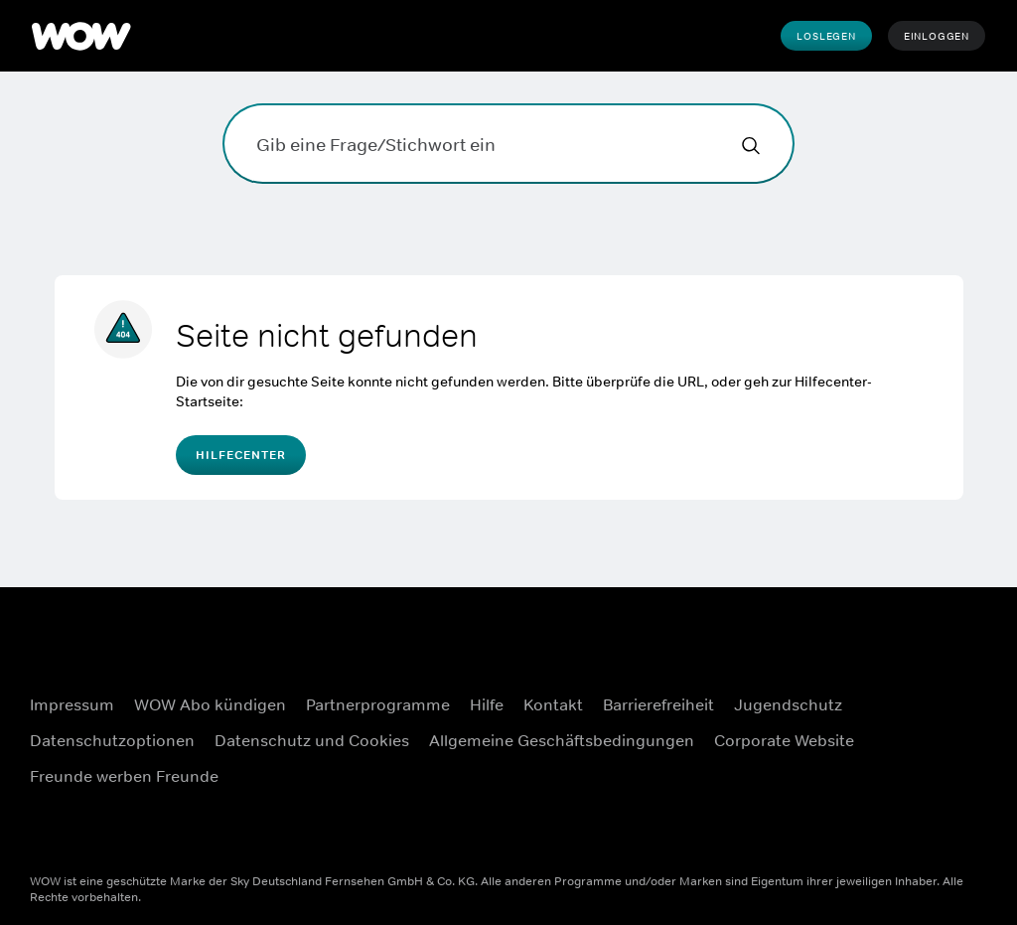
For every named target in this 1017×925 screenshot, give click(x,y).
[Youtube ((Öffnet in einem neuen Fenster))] (927, 766)
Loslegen (826, 36)
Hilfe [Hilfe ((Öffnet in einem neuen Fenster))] (487, 704)
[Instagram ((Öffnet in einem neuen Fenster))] (927, 709)
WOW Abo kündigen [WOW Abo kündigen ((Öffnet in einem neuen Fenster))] (210, 704)
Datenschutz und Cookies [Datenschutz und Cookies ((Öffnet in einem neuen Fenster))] (312, 740)
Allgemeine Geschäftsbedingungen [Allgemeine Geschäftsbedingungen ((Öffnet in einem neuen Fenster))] (561, 740)
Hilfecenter (241, 455)
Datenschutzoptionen (112, 740)
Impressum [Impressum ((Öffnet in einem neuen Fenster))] (72, 704)
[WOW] (81, 36)
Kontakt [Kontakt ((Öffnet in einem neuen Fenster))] (553, 704)
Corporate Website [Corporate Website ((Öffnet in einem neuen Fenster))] (784, 740)
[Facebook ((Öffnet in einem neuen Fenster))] (927, 653)
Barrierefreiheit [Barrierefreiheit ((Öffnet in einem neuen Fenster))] (658, 704)
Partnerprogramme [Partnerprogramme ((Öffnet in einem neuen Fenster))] (378, 704)
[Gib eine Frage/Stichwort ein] (508, 143)
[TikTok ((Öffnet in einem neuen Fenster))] (927, 823)
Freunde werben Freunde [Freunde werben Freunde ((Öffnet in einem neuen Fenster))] (124, 776)
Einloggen (936, 36)
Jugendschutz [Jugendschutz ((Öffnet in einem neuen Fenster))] (788, 704)
